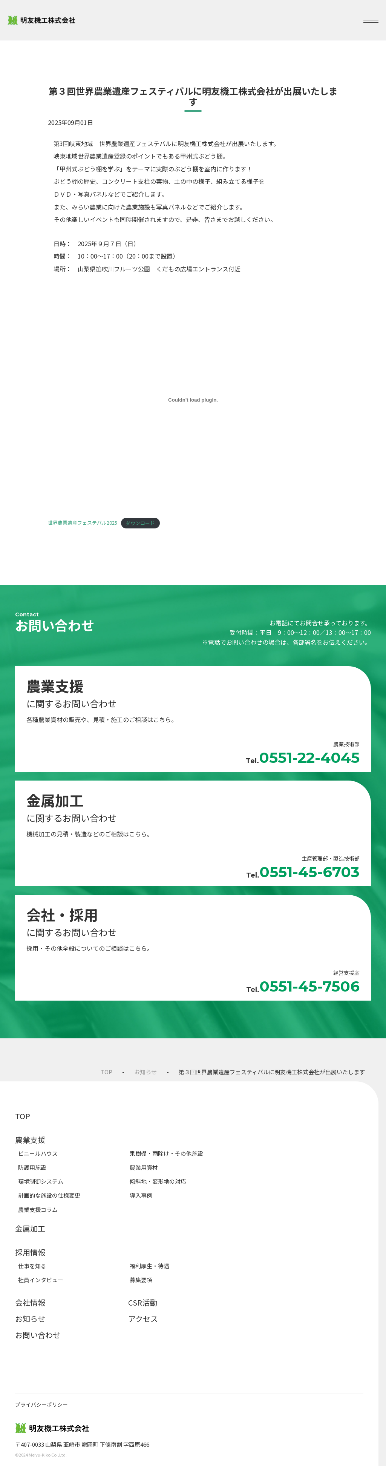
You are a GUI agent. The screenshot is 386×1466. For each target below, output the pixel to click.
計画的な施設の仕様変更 (49, 1195)
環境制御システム (40, 1181)
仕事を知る (32, 1266)
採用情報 (30, 1252)
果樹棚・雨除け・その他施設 (166, 1153)
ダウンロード (140, 523)
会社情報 (30, 1302)
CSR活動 (142, 1302)
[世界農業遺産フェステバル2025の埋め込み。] (193, 400)
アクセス (143, 1318)
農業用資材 (144, 1167)
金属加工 (30, 1228)
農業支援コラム (38, 1209)
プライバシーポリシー (41, 1404)
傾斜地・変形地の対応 (158, 1181)
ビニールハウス (38, 1153)
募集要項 (141, 1280)
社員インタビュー (40, 1280)
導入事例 (141, 1195)
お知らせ (145, 1072)
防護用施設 (32, 1167)
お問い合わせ (37, 1334)
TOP (106, 1072)
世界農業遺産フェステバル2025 (82, 523)
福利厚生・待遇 (149, 1266)
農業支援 (30, 1139)
